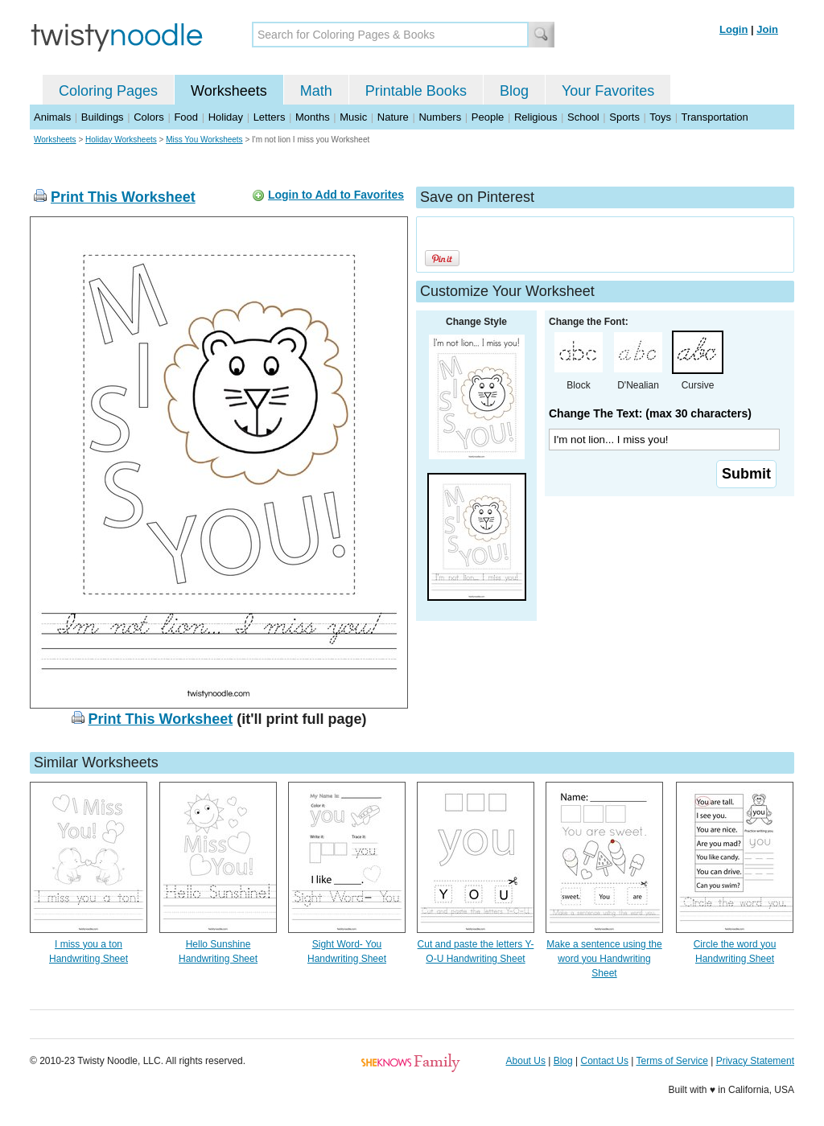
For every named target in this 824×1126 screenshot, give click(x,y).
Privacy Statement (755, 1060)
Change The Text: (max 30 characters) (650, 413)
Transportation (714, 117)
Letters (269, 117)
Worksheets (229, 91)
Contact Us (604, 1060)
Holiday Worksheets (121, 139)
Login (733, 29)
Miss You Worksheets (204, 139)
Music (353, 117)
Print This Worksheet (123, 197)
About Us (526, 1060)
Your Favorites (608, 91)
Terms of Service (671, 1060)
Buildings (102, 117)
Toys (660, 117)
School (583, 117)
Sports (624, 117)
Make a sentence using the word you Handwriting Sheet (603, 959)
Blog (514, 91)
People (488, 117)
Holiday (225, 117)
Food (186, 117)
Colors (149, 117)
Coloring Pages (108, 91)
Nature (393, 117)
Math (316, 91)
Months (312, 117)
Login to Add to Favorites (336, 194)
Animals (52, 117)
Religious (535, 117)
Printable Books (416, 91)
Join (767, 29)
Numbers (439, 117)
